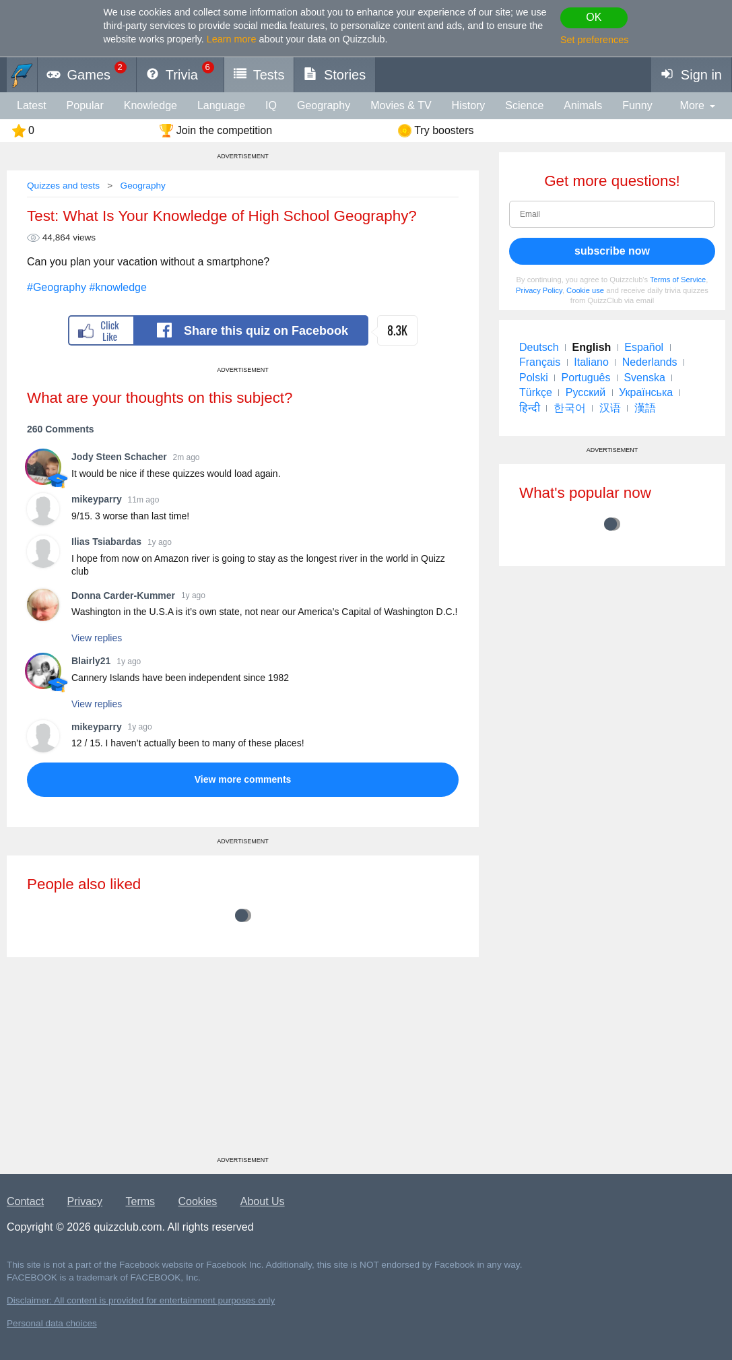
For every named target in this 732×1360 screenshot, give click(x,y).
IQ (271, 105)
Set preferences (594, 39)
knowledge (150, 105)
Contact (25, 1201)
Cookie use (585, 290)
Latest (31, 105)
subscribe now (612, 251)
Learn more (232, 39)
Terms (141, 1201)
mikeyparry (96, 499)
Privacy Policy (539, 290)
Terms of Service (678, 280)
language (221, 105)
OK (593, 17)
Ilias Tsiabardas (106, 541)
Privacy (84, 1201)
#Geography (56, 287)
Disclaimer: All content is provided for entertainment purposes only (141, 1300)
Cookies (198, 1201)
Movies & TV (400, 105)
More (692, 105)
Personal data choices (52, 1323)
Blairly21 (90, 660)
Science (524, 105)
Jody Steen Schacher (119, 456)
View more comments (243, 779)
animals (583, 105)
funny (637, 105)
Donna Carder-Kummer (123, 595)
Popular (85, 105)
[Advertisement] (243, 1061)
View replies (96, 638)
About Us (262, 1201)
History (469, 105)
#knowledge (118, 287)
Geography (323, 105)
